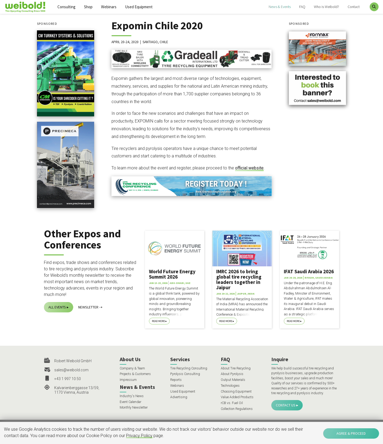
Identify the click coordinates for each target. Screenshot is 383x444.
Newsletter (88, 307)
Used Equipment (139, 6)
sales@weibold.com (71, 370)
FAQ (302, 6)
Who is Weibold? (326, 6)
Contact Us (285, 405)
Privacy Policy (139, 435)
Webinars (108, 6)
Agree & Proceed (351, 433)
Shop (88, 6)
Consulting (66, 6)
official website (249, 167)
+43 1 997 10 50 (67, 379)
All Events (57, 307)
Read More (158, 321)
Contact (354, 6)
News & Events (280, 6)
